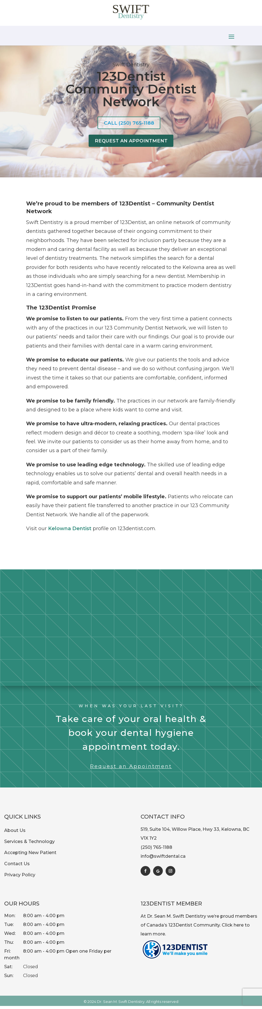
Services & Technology (29, 844)
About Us (15, 833)
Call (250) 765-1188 (129, 123)
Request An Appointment (131, 143)
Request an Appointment (131, 769)
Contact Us (17, 866)
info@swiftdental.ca (163, 859)
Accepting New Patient (30, 855)
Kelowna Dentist (69, 532)
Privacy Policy (19, 877)
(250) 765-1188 (156, 850)
